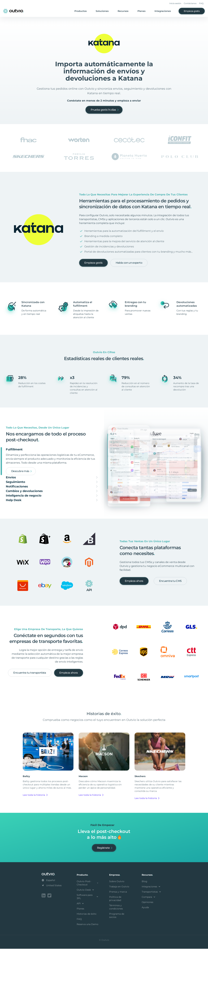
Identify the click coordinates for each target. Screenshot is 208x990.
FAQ (201, 3)
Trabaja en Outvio (119, 927)
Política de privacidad (115, 940)
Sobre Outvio (116, 922)
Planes (141, 11)
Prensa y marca (118, 933)
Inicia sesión (175, 3)
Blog (144, 922)
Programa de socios (116, 957)
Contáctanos (190, 3)
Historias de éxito (86, 955)
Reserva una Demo (87, 965)
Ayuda (145, 948)
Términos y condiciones (116, 948)
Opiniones (147, 943)
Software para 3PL (88, 938)
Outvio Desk (86, 931)
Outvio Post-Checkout (88, 924)
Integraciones (163, 11)
